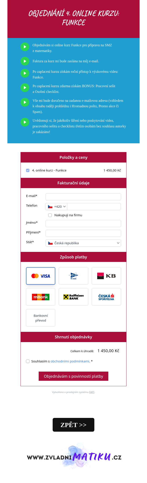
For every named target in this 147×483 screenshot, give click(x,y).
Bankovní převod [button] (41, 318)
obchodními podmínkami (69, 361)
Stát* (30, 242)
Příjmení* (33, 232)
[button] (40, 276)
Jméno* (32, 222)
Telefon (31, 205)
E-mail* (31, 196)
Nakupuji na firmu (68, 215)
